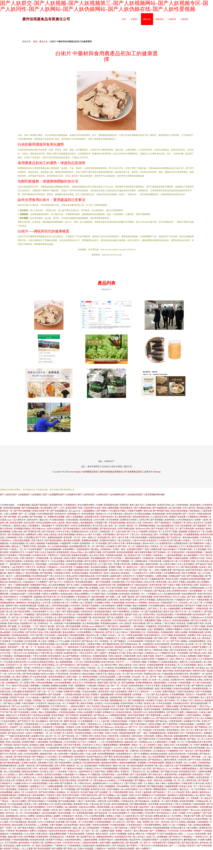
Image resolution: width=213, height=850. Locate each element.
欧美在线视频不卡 (121, 813)
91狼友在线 (64, 555)
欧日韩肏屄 (160, 567)
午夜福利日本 (35, 750)
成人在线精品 (11, 629)
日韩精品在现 (127, 801)
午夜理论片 (52, 555)
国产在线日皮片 (155, 774)
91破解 (17, 783)
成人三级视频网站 (76, 608)
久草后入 (98, 744)
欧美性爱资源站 (136, 685)
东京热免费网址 (84, 632)
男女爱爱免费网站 (153, 824)
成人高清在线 (124, 540)
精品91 (43, 626)
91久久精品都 (32, 697)
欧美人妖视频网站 (107, 786)
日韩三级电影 (139, 667)
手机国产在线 (25, 629)
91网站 (103, 635)
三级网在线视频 (21, 585)
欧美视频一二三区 (30, 626)
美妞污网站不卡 (42, 561)
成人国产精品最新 (162, 798)
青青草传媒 (161, 582)
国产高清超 (207, 816)
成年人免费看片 (143, 848)
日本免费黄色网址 (157, 605)
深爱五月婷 (169, 744)
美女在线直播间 (49, 813)
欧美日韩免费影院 (36, 807)
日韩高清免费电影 (145, 688)
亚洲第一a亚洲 (201, 519)
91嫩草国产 (45, 697)
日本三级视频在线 (50, 798)
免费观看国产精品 (38, 585)
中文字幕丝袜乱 (115, 513)
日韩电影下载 (101, 522)
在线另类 (112, 848)
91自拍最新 (17, 641)
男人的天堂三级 (99, 525)
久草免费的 (29, 537)
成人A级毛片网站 (168, 564)
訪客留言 (185, 19)
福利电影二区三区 (115, 739)
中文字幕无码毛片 (59, 706)
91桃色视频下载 (84, 617)
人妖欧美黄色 (62, 635)
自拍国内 (184, 579)
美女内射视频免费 (53, 549)
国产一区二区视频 (27, 513)
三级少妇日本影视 (42, 599)
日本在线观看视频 (62, 682)
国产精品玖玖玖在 (73, 786)
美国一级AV (164, 667)
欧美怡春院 (124, 593)
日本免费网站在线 (171, 573)
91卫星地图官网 (177, 807)
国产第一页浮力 (33, 780)
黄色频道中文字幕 (107, 561)
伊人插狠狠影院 (66, 756)
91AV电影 (104, 700)
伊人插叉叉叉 (119, 822)
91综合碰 (172, 682)
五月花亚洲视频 (188, 664)
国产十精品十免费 (171, 585)
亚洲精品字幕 (173, 842)
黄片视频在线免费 (99, 570)
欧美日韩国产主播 (128, 599)
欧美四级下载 (151, 765)
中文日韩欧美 (51, 759)
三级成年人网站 (139, 756)
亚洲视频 (142, 762)
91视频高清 (151, 626)
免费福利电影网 (54, 537)
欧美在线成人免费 (12, 845)
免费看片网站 (138, 564)
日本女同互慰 (66, 567)
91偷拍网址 (103, 718)
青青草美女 (65, 747)
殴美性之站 (132, 567)
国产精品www (107, 727)
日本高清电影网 (135, 641)
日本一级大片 (6, 576)
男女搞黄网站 (123, 786)
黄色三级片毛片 (137, 505)
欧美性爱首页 (126, 507)
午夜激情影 (59, 727)
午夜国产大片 (12, 599)
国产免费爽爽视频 (135, 810)
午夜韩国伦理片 (7, 659)
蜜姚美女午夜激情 (174, 762)
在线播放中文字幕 (191, 721)
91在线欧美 (5, 641)
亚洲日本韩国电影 (152, 709)
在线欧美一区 (157, 801)
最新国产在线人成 (133, 614)
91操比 (121, 819)
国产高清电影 (83, 664)
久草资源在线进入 (134, 824)
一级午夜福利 (138, 626)
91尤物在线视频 (117, 824)
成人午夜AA (122, 632)
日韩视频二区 (39, 700)
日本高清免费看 (31, 753)
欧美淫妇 (5, 819)
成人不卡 (134, 747)
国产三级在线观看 (138, 774)
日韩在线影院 (72, 519)
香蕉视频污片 (74, 513)
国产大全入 (132, 531)
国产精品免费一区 (134, 842)
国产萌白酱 (175, 540)
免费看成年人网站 (34, 534)
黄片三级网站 (65, 810)
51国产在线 (176, 667)
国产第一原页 (156, 676)
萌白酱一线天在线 (56, 626)
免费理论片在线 (197, 558)
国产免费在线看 (153, 715)
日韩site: (140, 697)
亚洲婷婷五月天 (17, 552)
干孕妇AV (27, 819)
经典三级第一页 (74, 676)
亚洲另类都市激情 (182, 670)
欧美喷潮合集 (86, 519)
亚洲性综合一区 (45, 623)
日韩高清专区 (87, 611)
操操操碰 (40, 543)
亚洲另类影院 (172, 730)
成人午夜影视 (56, 653)
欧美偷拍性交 (34, 602)
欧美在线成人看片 (150, 534)
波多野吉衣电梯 (21, 694)
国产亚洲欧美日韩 (32, 531)
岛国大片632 (135, 795)
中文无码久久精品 (77, 667)
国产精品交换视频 (189, 567)
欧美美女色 (154, 602)
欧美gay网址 (96, 798)
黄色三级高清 (115, 656)
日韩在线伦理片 (108, 579)
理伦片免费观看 (189, 573)
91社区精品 (51, 756)
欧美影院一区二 (138, 593)
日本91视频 (98, 733)
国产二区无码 (189, 513)
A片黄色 (186, 540)
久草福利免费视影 (103, 822)
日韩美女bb (86, 656)
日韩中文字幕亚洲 (70, 629)
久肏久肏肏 (121, 531)
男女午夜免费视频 (164, 617)
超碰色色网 (115, 576)
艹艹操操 (10, 736)
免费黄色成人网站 (194, 679)
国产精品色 (15, 679)
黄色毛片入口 (173, 567)
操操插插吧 (125, 626)
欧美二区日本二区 (60, 697)
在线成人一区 (135, 730)
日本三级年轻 (139, 664)
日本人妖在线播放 (185, 564)
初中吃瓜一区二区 (14, 813)
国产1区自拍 (146, 816)
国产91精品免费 (79, 747)
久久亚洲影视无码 (163, 543)
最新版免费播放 (110, 744)
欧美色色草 (151, 540)
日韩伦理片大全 (140, 712)
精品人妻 (77, 827)
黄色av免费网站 (81, 593)
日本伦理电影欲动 (184, 519)
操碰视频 (183, 531)
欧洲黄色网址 (42, 836)
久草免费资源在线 (159, 845)
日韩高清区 (29, 561)
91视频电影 (29, 614)
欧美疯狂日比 (15, 582)
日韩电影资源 (118, 582)
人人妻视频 (43, 824)
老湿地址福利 (66, 593)
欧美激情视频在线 (114, 742)
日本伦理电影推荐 (45, 513)
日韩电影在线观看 (114, 555)
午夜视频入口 (107, 827)
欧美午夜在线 (107, 662)
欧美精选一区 (106, 641)
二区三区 (78, 662)
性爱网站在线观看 (144, 638)
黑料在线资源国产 (67, 688)
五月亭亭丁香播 (169, 531)
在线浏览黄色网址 (73, 839)
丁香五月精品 (169, 623)
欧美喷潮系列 (64, 739)
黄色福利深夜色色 (141, 516)
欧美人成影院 (48, 579)
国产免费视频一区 (125, 561)
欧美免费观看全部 (123, 667)
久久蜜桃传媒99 (160, 742)
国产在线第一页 (73, 822)
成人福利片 (200, 795)
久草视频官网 (26, 596)
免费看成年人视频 (58, 724)
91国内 (180, 691)
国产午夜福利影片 (163, 522)
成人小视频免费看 (171, 608)
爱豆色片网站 (111, 664)
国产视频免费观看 (138, 804)
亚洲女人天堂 (30, 804)
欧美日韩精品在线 (155, 706)
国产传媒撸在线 (160, 507)
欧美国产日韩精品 (54, 839)
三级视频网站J (89, 510)
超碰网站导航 (118, 842)
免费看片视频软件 (174, 629)
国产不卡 (202, 650)
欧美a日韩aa (179, 777)
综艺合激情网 (109, 552)
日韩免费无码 (90, 682)
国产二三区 (59, 507)
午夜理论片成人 (29, 777)
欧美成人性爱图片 (91, 694)
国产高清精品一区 (161, 552)
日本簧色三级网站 (87, 679)
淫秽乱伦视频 (172, 706)
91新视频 (164, 534)
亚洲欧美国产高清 (195, 623)
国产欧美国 (16, 819)
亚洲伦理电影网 (79, 739)
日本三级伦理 (125, 623)
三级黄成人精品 (19, 525)
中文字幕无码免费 (114, 587)
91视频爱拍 (172, 750)
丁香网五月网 (86, 736)
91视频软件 (180, 599)
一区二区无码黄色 (197, 789)
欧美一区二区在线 (117, 525)
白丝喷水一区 (137, 611)
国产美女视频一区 (38, 516)
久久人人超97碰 (102, 721)
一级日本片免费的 (18, 801)
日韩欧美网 (186, 783)
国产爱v (106, 750)
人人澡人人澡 (97, 664)
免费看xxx (52, 641)
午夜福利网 (201, 694)
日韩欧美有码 (105, 765)
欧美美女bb (33, 653)
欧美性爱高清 (164, 626)
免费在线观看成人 (190, 768)
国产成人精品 (119, 810)
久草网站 (74, 602)
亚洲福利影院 (167, 632)
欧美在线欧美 (54, 656)
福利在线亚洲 (42, 614)
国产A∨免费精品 (142, 753)
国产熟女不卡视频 (193, 605)
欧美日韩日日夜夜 (70, 795)
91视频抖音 (165, 653)
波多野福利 (84, 771)
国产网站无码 (56, 659)
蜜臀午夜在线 (70, 721)
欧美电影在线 (177, 644)
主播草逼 (134, 750)
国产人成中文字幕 (120, 537)
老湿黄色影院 (63, 552)
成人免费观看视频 (64, 662)
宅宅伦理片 (150, 813)
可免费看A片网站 (102, 602)
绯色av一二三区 (66, 759)
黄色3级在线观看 (191, 537)
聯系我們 (159, 19)
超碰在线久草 (131, 742)
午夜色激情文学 (83, 596)
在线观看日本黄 (91, 516)
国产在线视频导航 (136, 700)
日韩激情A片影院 (62, 573)
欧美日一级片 (6, 585)
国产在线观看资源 (153, 611)
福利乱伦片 (11, 715)
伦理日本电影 (155, 573)
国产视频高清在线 (111, 644)
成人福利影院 (71, 807)
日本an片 (167, 620)
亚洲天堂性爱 (155, 585)
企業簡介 (134, 19)
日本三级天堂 (189, 507)
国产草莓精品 (38, 756)
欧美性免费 (21, 670)
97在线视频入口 (19, 579)
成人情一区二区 (53, 736)
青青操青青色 (167, 685)
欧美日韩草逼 (166, 804)
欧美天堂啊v (86, 824)
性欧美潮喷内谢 (64, 750)
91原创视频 (17, 650)
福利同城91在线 (81, 570)
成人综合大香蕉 (96, 555)
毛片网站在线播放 (142, 513)
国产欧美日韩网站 (47, 792)
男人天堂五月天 (57, 576)
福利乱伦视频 (155, 724)
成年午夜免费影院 (121, 611)
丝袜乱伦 (128, 629)
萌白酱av (95, 549)
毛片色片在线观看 (39, 718)
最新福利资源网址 (109, 762)
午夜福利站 (187, 836)
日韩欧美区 (125, 736)
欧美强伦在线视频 (41, 715)
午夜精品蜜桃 (140, 629)
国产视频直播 (199, 525)
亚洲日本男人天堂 (23, 747)
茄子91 (174, 822)
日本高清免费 (30, 641)
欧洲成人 (113, 780)
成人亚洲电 (23, 516)
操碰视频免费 (107, 694)
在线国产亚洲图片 (199, 647)
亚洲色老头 (23, 789)
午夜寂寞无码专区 (193, 733)
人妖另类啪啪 (122, 774)
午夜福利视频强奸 (120, 724)
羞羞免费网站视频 (57, 833)
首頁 (124, 19)
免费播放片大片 (37, 786)
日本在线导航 (30, 824)
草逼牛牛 (159, 656)
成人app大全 (75, 510)
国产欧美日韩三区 (51, 596)
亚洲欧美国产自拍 (132, 718)
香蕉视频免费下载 (120, 750)
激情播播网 (124, 744)
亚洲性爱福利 (84, 525)
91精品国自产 (29, 582)
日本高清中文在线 (71, 842)
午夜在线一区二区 (95, 667)
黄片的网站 (192, 827)
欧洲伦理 (41, 567)
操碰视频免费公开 (125, 585)
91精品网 (91, 685)
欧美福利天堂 (50, 590)
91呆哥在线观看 (87, 647)
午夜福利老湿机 (31, 724)
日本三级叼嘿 (36, 635)
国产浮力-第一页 (183, 611)
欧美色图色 (198, 774)
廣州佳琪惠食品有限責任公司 (46, 19)
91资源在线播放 (17, 543)
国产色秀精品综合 (129, 644)
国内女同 (128, 513)
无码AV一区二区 (8, 768)
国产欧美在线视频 (31, 673)
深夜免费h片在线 (46, 762)
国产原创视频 (156, 519)
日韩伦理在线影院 (13, 561)
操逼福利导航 (116, 697)
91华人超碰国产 (194, 813)
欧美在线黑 (92, 777)
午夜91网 (44, 653)
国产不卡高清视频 (94, 638)
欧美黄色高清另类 (195, 546)
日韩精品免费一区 (44, 558)
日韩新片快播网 (134, 510)
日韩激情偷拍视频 (89, 585)
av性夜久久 (167, 715)
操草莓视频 (29, 836)
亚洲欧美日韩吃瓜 (108, 540)
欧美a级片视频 (11, 700)
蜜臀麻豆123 (148, 795)
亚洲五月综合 (100, 736)
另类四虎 (90, 833)
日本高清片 (75, 641)
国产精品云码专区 (16, 733)
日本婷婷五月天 (140, 573)
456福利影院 (53, 747)
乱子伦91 (82, 742)
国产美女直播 (131, 807)
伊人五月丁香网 (90, 700)
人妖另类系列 (17, 567)
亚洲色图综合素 (111, 505)
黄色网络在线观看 (170, 709)
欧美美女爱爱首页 (63, 827)
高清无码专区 (39, 747)
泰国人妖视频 (181, 632)
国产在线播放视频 (66, 801)
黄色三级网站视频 (110, 507)
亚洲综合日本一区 (75, 830)
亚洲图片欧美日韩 (96, 739)
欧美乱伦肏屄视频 (63, 804)
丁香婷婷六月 (60, 845)
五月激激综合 (159, 750)
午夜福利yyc (6, 540)
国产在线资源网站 (63, 762)
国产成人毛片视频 (20, 617)
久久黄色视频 (200, 549)
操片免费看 (57, 848)
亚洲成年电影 (108, 774)
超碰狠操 (38, 596)
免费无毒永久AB (46, 804)
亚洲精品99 (186, 709)
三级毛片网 (143, 519)
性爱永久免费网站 (50, 593)
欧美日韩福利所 (162, 644)
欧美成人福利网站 (54, 744)
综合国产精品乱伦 (94, 756)
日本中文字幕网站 (55, 807)
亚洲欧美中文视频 (72, 691)
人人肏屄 (128, 650)
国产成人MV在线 (134, 673)
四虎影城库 (160, 795)
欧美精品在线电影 (159, 753)
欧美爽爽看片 (188, 608)
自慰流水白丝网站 (87, 807)
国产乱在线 (105, 804)
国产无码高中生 (174, 537)
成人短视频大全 (80, 750)
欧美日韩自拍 (85, 709)
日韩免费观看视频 (36, 620)
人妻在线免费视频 (173, 555)
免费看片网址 (113, 771)
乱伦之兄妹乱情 (47, 552)
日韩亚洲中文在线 (92, 507)
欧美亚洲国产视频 (90, 727)
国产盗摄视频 (128, 682)
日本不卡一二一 (123, 662)
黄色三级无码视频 (163, 688)
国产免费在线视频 (70, 611)
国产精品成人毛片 (90, 641)
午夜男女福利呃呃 (134, 635)
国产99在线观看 (21, 712)
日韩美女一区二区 (158, 546)
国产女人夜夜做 (154, 623)
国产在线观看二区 (103, 792)
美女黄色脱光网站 (165, 614)
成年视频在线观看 (163, 777)
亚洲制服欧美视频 (106, 670)
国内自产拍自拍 (21, 744)
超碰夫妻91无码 (15, 836)
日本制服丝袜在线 (138, 759)
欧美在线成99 (199, 614)
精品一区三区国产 (34, 759)
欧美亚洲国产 (141, 670)
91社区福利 (49, 635)
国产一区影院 (42, 709)
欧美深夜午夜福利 (67, 587)
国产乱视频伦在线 (172, 697)
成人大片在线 (204, 573)
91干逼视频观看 (85, 721)
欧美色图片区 (104, 537)
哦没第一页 (132, 525)
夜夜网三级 (148, 822)
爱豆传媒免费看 (73, 626)
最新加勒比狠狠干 (133, 558)
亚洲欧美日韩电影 (12, 587)
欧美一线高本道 (155, 780)
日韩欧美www (197, 617)
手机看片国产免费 (191, 816)
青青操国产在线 (80, 804)
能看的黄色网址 (186, 795)
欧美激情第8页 (29, 691)
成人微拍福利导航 (122, 516)
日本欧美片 (197, 611)
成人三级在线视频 (12, 771)
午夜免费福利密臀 (183, 614)
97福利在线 (98, 632)
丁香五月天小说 (19, 653)
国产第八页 (115, 682)
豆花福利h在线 (39, 555)
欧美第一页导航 (23, 667)
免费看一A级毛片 (124, 830)
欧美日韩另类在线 (177, 753)
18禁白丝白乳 (85, 783)
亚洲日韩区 (113, 599)
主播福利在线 (191, 712)
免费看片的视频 (124, 605)
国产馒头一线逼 (134, 822)
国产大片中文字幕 (32, 664)
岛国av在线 (17, 531)
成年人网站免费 (26, 774)
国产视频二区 (14, 626)
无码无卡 (190, 694)
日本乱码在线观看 (107, 676)
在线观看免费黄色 (197, 641)
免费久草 (183, 662)
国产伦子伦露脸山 (107, 795)
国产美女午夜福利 (72, 744)
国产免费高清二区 (203, 727)
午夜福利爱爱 (95, 819)
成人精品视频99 (191, 555)
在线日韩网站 (137, 813)
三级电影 (208, 552)
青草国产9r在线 (17, 697)
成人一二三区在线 (133, 617)
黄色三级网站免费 (153, 549)
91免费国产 (42, 582)
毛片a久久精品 (179, 596)
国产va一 (148, 842)
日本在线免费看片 (32, 813)
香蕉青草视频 (103, 807)
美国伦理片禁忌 (35, 590)
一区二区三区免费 (52, 733)
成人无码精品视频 (159, 807)
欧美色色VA (61, 513)
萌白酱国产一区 (197, 673)
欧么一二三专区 (19, 688)
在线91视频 (104, 842)
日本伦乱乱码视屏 (101, 709)
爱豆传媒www (39, 528)
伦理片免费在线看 (126, 528)
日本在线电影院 (107, 605)
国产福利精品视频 (88, 629)
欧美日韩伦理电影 (179, 510)
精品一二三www (186, 833)
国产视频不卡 (68, 620)
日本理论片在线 (11, 558)
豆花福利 (164, 839)
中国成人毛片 (187, 700)
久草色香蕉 (61, 771)
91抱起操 (147, 730)
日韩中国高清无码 (89, 795)
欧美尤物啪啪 (68, 596)
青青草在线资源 (77, 644)
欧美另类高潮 (110, 819)
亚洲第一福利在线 (26, 765)
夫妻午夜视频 (56, 824)
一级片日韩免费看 (102, 582)
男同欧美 (5, 567)
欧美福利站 (189, 691)
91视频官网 (65, 543)
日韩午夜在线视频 (138, 537)
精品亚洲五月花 (145, 587)
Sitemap (157, 471)
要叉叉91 (4, 753)
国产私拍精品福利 (71, 528)
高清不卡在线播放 (162, 810)
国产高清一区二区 (126, 546)
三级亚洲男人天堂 (42, 679)
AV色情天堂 (37, 667)
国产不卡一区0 (136, 727)
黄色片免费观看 (140, 605)
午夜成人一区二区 (18, 549)
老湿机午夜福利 (53, 620)
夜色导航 (149, 810)
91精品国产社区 (115, 650)
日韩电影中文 (6, 783)
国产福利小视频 (35, 739)
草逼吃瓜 (125, 771)
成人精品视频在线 (165, 525)
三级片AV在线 (138, 540)
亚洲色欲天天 (28, 564)
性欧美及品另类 (24, 768)
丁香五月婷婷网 (39, 656)
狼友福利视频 (98, 596)
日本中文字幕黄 (152, 685)
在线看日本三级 (170, 561)
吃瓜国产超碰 (87, 792)
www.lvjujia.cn (76, 471)
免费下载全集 (128, 596)
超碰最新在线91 (100, 783)
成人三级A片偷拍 (180, 587)
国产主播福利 (123, 579)
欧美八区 (207, 605)
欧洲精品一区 (63, 792)
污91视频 (72, 724)
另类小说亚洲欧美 (118, 691)
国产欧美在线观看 (42, 848)
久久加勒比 (57, 647)
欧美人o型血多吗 (112, 573)
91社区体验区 (70, 742)
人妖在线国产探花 (56, 564)
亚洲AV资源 (12, 623)
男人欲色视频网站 (76, 638)
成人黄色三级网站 (20, 676)
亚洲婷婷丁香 (179, 522)
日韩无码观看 (34, 593)
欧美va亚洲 (72, 576)
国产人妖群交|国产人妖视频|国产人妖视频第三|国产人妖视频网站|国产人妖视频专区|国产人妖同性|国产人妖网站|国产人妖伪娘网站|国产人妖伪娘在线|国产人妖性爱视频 (78, 494)
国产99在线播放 (29, 570)
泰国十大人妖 (169, 824)
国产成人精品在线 (105, 647)
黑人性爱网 (61, 670)
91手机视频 (101, 543)
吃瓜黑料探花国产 (40, 576)
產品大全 (147, 19)
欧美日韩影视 (139, 623)
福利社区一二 (146, 691)
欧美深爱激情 (88, 513)
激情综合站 (204, 792)
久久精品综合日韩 (159, 516)
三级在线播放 (42, 742)
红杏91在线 (199, 783)
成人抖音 (147, 768)
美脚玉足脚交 (20, 739)
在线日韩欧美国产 (152, 727)
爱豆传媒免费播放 (66, 617)
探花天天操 (168, 611)
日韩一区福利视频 (190, 697)
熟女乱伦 (199, 700)
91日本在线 (173, 830)
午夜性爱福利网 (120, 792)
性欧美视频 (41, 564)
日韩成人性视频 (89, 670)
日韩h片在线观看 (86, 848)
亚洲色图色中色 (7, 730)
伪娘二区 (195, 561)
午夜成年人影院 (53, 795)
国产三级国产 (100, 653)
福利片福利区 (102, 833)
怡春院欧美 (148, 558)
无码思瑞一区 (154, 531)
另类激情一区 (196, 798)
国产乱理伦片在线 (34, 632)
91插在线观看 (199, 804)
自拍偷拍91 (57, 599)
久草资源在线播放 (67, 712)
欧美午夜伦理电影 (68, 780)
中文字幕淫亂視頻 (18, 822)
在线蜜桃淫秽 (185, 774)
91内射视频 (51, 801)
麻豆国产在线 (50, 739)
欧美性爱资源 (202, 777)
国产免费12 (102, 510)
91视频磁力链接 (81, 567)
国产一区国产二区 (8, 827)
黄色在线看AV (69, 632)
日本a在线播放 (58, 561)
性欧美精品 (194, 510)
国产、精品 (142, 733)
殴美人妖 (196, 638)
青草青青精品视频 (60, 605)
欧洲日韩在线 (121, 590)
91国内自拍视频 (186, 724)
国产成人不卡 (56, 582)
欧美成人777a (82, 816)
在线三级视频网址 (156, 629)
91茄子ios (73, 771)
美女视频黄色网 (98, 558)
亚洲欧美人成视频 (8, 709)
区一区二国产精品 (96, 546)
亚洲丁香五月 (86, 697)
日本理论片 (26, 706)
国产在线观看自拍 (168, 833)
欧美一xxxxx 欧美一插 (115, 688)
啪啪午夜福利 (203, 656)
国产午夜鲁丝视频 (30, 644)
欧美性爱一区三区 (72, 537)
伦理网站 (191, 777)
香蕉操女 (32, 670)
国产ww (15, 706)
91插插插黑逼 (16, 833)
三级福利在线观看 (89, 842)
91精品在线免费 (179, 747)
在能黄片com (148, 718)
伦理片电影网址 (194, 715)
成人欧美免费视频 (56, 585)
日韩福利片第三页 (139, 579)
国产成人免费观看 (115, 617)
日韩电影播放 (56, 614)
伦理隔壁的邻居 (180, 543)
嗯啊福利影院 (160, 789)
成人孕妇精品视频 (90, 623)
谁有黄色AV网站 (100, 659)
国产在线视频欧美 (58, 510)
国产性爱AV (132, 845)
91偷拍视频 (167, 673)
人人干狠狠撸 (116, 718)
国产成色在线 (121, 827)
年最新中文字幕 (182, 685)
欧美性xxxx (81, 534)
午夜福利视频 (118, 602)
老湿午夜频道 (113, 789)
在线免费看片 (69, 549)
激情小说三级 (119, 765)
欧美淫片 (191, 845)
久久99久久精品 (121, 747)
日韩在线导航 (184, 638)
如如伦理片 (144, 807)
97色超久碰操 (97, 688)
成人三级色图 (6, 756)
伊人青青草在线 (189, 780)
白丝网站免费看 (97, 816)
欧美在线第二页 (172, 664)
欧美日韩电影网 (174, 513)
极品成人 (16, 546)
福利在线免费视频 (117, 659)
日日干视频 (167, 635)
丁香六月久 (135, 534)
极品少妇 (44, 519)
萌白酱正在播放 (204, 507)
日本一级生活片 (186, 750)
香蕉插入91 (101, 513)
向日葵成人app (202, 667)
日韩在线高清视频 (21, 540)
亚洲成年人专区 (116, 570)
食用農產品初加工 (91, 471)
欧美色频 (60, 822)
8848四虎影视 (105, 777)
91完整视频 (112, 593)
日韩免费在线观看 (199, 688)
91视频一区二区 (176, 742)
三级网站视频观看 (54, 786)
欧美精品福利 (91, 765)
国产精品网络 (46, 573)
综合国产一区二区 (18, 620)
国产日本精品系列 (80, 798)
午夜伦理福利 (28, 703)
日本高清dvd (188, 819)
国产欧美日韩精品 (36, 801)
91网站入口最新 (19, 807)
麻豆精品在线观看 (71, 540)
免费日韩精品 (169, 691)
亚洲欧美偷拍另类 (44, 650)
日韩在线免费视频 (44, 682)
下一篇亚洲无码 (13, 564)
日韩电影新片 (68, 816)
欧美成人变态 (44, 647)
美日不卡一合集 (40, 819)
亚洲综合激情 (16, 522)
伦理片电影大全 (13, 777)
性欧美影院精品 (90, 786)
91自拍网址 (173, 789)
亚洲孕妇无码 (176, 839)
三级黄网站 (200, 724)
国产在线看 (83, 599)
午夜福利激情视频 (20, 839)
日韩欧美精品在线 (86, 576)
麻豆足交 (184, 789)
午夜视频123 (154, 662)
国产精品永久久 (160, 768)
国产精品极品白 (142, 801)
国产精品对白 (10, 638)
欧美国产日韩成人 (12, 848)
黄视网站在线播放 (90, 540)
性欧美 (187, 629)
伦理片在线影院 (54, 528)
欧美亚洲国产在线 (74, 507)
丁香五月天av (204, 706)
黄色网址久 (57, 679)
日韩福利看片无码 (14, 537)
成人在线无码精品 (129, 789)
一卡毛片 (53, 819)
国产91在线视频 (204, 691)
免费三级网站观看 (98, 599)
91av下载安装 (145, 789)
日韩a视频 (16, 691)
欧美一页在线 (130, 587)
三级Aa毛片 (136, 768)
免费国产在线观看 (177, 516)
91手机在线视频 (163, 703)
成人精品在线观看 (135, 765)
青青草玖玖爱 (199, 670)
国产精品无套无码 (190, 842)
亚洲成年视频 (28, 742)
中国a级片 (108, 747)
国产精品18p (162, 721)
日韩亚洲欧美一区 (58, 638)
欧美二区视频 (25, 700)
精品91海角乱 (72, 522)
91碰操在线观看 (181, 558)
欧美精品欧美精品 (103, 611)
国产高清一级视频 (41, 810)
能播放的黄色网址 (105, 836)
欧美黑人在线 (16, 753)
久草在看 (107, 724)
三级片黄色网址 (71, 718)
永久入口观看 (190, 762)
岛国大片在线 (111, 733)
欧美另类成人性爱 (190, 585)
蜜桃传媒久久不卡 (176, 546)
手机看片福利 (53, 629)
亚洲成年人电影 (154, 744)
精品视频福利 (86, 522)
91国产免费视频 (201, 744)
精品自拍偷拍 (88, 673)
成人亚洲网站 (203, 582)
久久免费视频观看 (125, 670)
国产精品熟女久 (155, 759)
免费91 (33, 830)
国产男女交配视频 (22, 510)
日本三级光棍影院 (183, 525)
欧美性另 (75, 792)
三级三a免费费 (11, 513)
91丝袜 (157, 691)
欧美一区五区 (135, 792)
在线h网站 (191, 582)
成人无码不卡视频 (176, 582)
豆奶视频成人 (34, 525)
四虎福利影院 (83, 549)
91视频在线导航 (156, 579)
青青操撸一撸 (72, 836)
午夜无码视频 (24, 555)
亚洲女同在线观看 (181, 688)
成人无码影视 (86, 602)
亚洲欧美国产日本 (175, 733)
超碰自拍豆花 (134, 659)
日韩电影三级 (103, 685)
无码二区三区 (186, 730)
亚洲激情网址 (51, 712)
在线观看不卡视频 (92, 712)
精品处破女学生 (108, 706)
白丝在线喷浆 (195, 662)
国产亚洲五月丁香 (26, 721)
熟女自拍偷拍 (169, 549)
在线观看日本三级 (28, 623)
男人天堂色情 (93, 706)
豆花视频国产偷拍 (74, 564)
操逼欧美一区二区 (75, 765)
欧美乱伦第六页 (178, 827)
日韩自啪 (147, 827)
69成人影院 (191, 659)
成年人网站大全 (177, 659)
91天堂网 (138, 650)
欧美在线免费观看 (125, 552)
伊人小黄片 (55, 611)
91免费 (99, 505)
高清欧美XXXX (178, 679)
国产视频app (140, 780)
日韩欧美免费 (129, 656)
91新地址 (88, 768)
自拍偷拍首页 (119, 777)
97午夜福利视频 (125, 780)
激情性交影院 (152, 564)
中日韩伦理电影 (164, 739)
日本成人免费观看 (187, 656)
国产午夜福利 (157, 528)
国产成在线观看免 (105, 679)
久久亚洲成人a (11, 774)
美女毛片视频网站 (26, 709)
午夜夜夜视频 (52, 543)
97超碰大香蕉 (135, 721)
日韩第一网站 (36, 712)
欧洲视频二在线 (96, 587)
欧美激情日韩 (88, 650)
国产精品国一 (204, 780)
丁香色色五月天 (138, 771)
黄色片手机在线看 (20, 685)
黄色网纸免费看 (77, 635)
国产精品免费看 (202, 750)
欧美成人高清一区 (187, 786)
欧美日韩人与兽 (78, 777)
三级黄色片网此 (93, 644)
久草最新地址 (70, 505)
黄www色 (195, 810)
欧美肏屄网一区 (85, 780)
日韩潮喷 (45, 685)
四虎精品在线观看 (125, 848)
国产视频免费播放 (134, 709)
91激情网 (143, 531)
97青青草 (10, 830)
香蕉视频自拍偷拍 (109, 623)
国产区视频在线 (82, 759)
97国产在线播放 (17, 759)
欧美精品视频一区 (180, 798)
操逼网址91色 (38, 736)
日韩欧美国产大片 (169, 602)
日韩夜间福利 (88, 845)
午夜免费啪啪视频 (72, 623)
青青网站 (143, 602)
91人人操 (44, 724)
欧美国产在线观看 (90, 605)
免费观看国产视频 (153, 620)
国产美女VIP (122, 534)
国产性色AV (174, 836)
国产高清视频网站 (183, 765)
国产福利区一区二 (84, 620)
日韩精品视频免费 (155, 664)
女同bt (80, 712)
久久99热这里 (177, 792)
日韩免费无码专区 (181, 703)
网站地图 (160, 494)
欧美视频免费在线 (78, 546)
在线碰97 (68, 659)
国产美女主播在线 (159, 694)
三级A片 (80, 801)
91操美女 (109, 667)
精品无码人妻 (92, 635)
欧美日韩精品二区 (50, 664)
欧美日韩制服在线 (120, 804)
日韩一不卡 (5, 685)
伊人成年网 (67, 733)
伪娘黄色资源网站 (79, 555)
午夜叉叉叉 (30, 567)
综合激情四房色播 (171, 593)
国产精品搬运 (39, 629)
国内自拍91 (32, 519)
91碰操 (59, 691)
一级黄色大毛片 (201, 836)
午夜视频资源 (6, 694)
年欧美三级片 (131, 570)
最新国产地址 (12, 605)
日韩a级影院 (203, 822)
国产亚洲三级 (56, 721)
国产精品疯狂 (176, 534)
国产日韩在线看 (186, 528)
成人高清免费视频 (156, 756)
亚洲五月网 (152, 667)
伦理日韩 (182, 759)
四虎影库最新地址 (169, 662)
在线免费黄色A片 (124, 753)
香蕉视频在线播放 (147, 525)
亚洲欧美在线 (24, 795)
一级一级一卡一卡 (28, 647)
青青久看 (199, 730)
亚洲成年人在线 (73, 727)
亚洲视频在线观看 (22, 656)
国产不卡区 (41, 537)
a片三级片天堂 (105, 564)
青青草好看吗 (62, 525)
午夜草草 (61, 579)
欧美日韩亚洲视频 (66, 534)
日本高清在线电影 (100, 730)
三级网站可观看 (107, 830)
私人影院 (30, 543)
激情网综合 (21, 602)
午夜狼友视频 (202, 599)
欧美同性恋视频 (101, 614)
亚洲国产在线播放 (144, 576)
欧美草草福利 (127, 703)
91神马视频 (132, 777)
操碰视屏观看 (171, 786)
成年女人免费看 (27, 816)
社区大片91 (62, 667)
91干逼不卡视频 (198, 626)
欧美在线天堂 (90, 564)
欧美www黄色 (48, 673)
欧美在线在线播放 (181, 620)
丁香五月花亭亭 (85, 653)
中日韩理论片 (26, 599)
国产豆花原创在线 (178, 650)
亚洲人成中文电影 (135, 653)
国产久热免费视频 (31, 587)
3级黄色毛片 (101, 626)
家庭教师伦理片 (103, 845)
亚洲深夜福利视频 (84, 813)
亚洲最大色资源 (28, 762)
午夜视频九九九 (154, 593)
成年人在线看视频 (74, 516)
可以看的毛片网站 (117, 510)
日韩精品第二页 (106, 531)
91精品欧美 (149, 641)
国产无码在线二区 (70, 736)
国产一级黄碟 (170, 638)
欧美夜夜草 (80, 756)
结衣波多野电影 (71, 824)
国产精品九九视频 (12, 703)
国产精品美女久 (164, 813)
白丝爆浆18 (111, 546)
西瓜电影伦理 (56, 505)
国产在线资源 (118, 845)
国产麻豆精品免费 (188, 706)
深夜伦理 (102, 801)
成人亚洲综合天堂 (132, 555)
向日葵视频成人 (181, 617)
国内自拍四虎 (141, 585)
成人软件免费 (175, 507)
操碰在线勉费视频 (127, 762)
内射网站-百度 (194, 635)
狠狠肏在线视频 (90, 676)
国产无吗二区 (171, 528)
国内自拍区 (137, 736)
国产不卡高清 (194, 759)
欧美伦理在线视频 (64, 730)
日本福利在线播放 (60, 546)
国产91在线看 (19, 608)
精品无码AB (135, 839)
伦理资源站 (106, 549)
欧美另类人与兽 (134, 522)
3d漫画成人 (158, 555)
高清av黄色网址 (129, 798)
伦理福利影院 (12, 718)
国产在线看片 (16, 798)
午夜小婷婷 (54, 783)
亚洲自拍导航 (177, 552)
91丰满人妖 (69, 614)
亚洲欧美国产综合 (124, 679)
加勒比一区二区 (138, 744)
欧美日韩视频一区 (66, 813)
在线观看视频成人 (138, 608)
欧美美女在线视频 (53, 774)
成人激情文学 (19, 519)
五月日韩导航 (11, 842)
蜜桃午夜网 (103, 682)
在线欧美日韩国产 (180, 810)
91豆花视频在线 (45, 777)
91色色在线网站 (89, 691)
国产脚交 (108, 756)
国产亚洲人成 (69, 848)
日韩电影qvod (145, 742)
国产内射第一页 (171, 700)
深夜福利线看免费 (127, 733)
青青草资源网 (123, 706)
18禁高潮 (58, 623)
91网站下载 (82, 587)
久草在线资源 (158, 730)
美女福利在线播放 (99, 567)
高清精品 (40, 816)
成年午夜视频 (171, 801)
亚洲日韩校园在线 (73, 700)
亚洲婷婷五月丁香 (196, 531)
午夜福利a (148, 590)
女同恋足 (99, 703)
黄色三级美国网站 (44, 845)
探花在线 (58, 558)
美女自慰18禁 (34, 688)
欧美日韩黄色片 (11, 596)
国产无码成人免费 (133, 783)
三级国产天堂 (135, 827)
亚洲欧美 (77, 762)
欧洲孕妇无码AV (180, 590)
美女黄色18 (75, 673)
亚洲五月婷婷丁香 (40, 510)
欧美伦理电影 (202, 819)
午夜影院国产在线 (62, 650)
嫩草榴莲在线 (190, 839)
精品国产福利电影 (39, 505)
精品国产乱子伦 (191, 718)
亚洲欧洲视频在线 (144, 682)
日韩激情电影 (204, 762)
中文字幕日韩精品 (134, 582)
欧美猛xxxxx (87, 626)
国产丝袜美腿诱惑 (118, 730)
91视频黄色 (192, 516)
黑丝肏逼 (206, 638)
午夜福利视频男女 (84, 614)
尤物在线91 (101, 650)
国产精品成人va (101, 715)
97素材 (82, 724)
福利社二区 (19, 792)
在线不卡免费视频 (34, 733)
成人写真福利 (62, 644)
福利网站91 (172, 795)
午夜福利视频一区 (186, 682)
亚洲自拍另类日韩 (165, 599)
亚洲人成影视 (191, 792)
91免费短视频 (23, 505)
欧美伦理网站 (192, 807)
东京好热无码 (95, 750)
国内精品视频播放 (50, 780)
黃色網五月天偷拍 (154, 700)
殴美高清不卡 (135, 590)
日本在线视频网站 (38, 694)
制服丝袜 (76, 650)
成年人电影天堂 (166, 765)
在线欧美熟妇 (173, 783)
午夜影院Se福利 (76, 753)
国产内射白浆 (172, 756)
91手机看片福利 (184, 549)
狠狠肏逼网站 (160, 682)
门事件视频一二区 (198, 756)
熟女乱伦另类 (172, 579)
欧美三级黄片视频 (145, 656)
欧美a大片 (26, 783)
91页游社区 (41, 703)
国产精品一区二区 (195, 739)
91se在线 (32, 662)
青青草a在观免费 (101, 824)
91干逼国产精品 (98, 593)
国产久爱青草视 (170, 724)
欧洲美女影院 (116, 614)
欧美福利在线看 (22, 736)
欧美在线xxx (5, 608)
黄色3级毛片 (149, 617)
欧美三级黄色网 (138, 786)
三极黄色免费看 (90, 839)
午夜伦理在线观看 (76, 833)
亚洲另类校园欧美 (56, 676)
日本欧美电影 (182, 505)
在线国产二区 (16, 727)
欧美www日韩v (143, 528)
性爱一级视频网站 (77, 685)
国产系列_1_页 (155, 608)
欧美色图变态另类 (187, 771)
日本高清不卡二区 (14, 664)
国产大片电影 (94, 534)
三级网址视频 (161, 576)
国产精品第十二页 (161, 792)
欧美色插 (200, 528)
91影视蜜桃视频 (110, 768)
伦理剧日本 (69, 582)
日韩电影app (33, 608)
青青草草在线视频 (74, 561)
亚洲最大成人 (44, 605)
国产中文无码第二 (115, 558)
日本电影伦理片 (24, 715)
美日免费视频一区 (197, 590)
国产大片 (191, 599)
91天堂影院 (184, 561)
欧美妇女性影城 (123, 712)
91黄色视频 (192, 753)
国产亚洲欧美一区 (68, 783)
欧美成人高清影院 (32, 727)
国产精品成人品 (138, 706)
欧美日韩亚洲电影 (136, 715)
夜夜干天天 (133, 691)
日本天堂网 (99, 519)
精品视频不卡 (48, 525)
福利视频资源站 (61, 777)
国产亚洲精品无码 (16, 534)
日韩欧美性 (151, 505)
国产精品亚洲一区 (103, 813)
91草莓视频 (70, 789)
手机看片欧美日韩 (121, 564)
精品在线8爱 (83, 558)
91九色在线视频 (15, 804)
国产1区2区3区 (136, 620)
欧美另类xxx (132, 602)
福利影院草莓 (132, 819)
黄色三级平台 (36, 617)
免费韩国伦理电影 (118, 715)
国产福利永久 (16, 614)
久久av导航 (29, 833)
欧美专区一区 (28, 845)
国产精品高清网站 (22, 611)
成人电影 (73, 709)
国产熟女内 (113, 626)
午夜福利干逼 (165, 647)
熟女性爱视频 (32, 573)
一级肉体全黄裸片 (77, 706)
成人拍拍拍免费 (92, 579)
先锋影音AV (64, 590)
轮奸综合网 (29, 522)
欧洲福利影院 (86, 715)
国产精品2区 (179, 570)
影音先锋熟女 (151, 647)
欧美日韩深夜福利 (175, 605)
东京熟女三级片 (47, 771)
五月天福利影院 (13, 570)
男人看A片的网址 (46, 570)
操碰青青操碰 (121, 839)
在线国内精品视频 (156, 537)
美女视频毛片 (42, 721)
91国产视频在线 (15, 724)
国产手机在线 (48, 531)
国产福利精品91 (68, 664)
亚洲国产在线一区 (74, 579)
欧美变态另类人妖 (166, 505)
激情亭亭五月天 (145, 798)
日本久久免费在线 (46, 822)
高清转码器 (169, 519)
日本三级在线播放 (8, 789)
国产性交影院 (90, 561)
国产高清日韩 (187, 727)
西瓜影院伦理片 (47, 608)
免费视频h (35, 685)
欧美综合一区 (6, 510)
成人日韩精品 (206, 718)
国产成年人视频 (194, 596)
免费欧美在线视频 (56, 516)
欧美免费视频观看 (106, 753)
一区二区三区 (24, 810)
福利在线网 (76, 590)
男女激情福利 (22, 830)
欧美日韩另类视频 (196, 747)
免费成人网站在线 (164, 736)
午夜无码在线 (62, 673)
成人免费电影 (153, 771)
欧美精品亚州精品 (45, 662)
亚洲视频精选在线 (157, 733)
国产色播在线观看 (112, 798)
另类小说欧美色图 (52, 632)
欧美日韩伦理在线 (162, 596)
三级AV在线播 (124, 676)
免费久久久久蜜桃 (64, 570)
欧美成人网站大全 (136, 833)
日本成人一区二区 (116, 635)
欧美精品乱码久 (57, 836)
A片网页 (139, 703)
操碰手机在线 (142, 546)
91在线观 (8, 662)
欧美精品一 (126, 573)
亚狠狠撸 (203, 516)
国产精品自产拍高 (204, 564)
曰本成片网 (188, 667)
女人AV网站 (174, 768)
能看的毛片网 (146, 747)
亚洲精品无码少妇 (79, 531)
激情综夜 (147, 792)
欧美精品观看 (159, 513)
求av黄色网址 (46, 507)
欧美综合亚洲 (148, 659)
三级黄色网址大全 (137, 632)
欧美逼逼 (107, 810)
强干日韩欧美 (72, 715)
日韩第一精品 (119, 549)
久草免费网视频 (177, 694)
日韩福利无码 (14, 644)
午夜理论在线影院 (181, 647)
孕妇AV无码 (148, 543)
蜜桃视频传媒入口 (118, 700)
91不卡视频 (65, 798)
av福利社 (39, 774)
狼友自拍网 (17, 824)
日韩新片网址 (149, 614)
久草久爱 (46, 602)
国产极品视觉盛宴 (11, 762)
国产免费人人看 (113, 596)
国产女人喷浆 (73, 585)
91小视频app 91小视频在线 (88, 774)
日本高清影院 (145, 750)
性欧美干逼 (101, 673)
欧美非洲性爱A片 (152, 635)
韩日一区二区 (163, 641)
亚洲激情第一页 (87, 543)
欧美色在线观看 (66, 819)
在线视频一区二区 (172, 780)
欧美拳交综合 (176, 718)
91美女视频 (87, 822)
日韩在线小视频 (139, 662)
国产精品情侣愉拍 (53, 540)
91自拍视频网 (7, 667)
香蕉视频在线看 (196, 632)
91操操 (112, 759)
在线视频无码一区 (14, 682)
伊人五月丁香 (196, 602)
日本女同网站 (18, 632)
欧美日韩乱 (91, 801)
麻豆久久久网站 (204, 664)
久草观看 (74, 697)
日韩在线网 (149, 736)
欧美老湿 (181, 623)
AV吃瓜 (73, 525)
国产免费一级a (71, 679)
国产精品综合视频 (32, 798)
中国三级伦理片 (27, 558)
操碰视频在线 (12, 816)
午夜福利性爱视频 (193, 552)
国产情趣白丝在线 (169, 771)
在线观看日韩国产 (135, 549)
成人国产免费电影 (70, 656)
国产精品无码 (162, 718)
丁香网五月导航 (28, 546)
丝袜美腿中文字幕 (49, 587)
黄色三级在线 (50, 534)
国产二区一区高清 (119, 685)
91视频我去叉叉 (112, 638)
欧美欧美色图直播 (28, 605)
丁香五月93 (144, 845)
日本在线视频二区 (184, 744)
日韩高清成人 (122, 608)
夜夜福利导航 (170, 774)
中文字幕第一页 (55, 789)
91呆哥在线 (205, 537)
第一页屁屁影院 (146, 644)
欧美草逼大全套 (98, 789)
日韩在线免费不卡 (40, 611)
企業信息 (172, 19)
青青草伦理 (103, 691)
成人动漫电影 (117, 807)
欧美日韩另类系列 (194, 570)
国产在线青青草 (49, 688)
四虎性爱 (124, 505)
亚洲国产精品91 (106, 839)
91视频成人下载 (184, 824)
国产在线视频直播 (30, 507)
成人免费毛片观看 (93, 552)
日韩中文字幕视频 (146, 599)
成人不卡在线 (10, 810)
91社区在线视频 (112, 703)
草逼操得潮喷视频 (161, 827)
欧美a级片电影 (118, 709)
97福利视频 (148, 721)
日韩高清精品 (153, 632)
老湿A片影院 (70, 558)
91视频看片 (179, 715)
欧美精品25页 (95, 747)
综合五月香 (149, 582)
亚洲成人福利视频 (187, 822)
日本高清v (184, 602)
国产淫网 (158, 638)
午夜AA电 (94, 804)
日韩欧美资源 (202, 608)
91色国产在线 (32, 552)
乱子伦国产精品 (98, 771)
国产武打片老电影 (199, 620)
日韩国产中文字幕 (170, 727)
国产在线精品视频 (195, 576)
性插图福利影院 (100, 656)
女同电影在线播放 (80, 573)
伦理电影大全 (108, 712)
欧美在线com (121, 727)
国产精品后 (204, 753)
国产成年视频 (10, 516)
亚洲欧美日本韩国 (128, 519)
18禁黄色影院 (175, 721)
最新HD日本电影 (75, 768)
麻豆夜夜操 (24, 842)
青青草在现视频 (47, 644)
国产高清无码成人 (46, 670)
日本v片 (97, 768)
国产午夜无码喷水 (138, 724)
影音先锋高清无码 (198, 736)
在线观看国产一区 (57, 768)
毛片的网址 (176, 816)
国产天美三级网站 (179, 641)
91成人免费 (91, 753)
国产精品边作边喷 (108, 528)
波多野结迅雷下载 (107, 585)
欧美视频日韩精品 (201, 765)
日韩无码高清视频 (89, 528)
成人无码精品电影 (91, 827)
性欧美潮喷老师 (189, 593)
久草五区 (93, 531)
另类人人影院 (107, 590)
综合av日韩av (77, 552)
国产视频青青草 (196, 543)
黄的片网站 (168, 670)
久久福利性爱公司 (130, 816)
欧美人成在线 (58, 522)
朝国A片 (137, 679)
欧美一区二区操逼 (161, 679)
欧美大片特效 (155, 670)
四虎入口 (131, 688)
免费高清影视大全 (161, 816)
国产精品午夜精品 (26, 827)
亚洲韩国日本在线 (162, 747)
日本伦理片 (75, 605)
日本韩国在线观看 (155, 762)
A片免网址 (147, 555)
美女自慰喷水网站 (86, 505)
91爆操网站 (103, 629)
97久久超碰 (64, 641)
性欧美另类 (113, 736)
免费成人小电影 (113, 816)
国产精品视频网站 (82, 730)
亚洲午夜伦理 (106, 516)
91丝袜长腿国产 (35, 549)
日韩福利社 (42, 830)
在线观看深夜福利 (8, 795)
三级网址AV (100, 848)
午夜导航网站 (109, 534)
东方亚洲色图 (112, 519)
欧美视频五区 (96, 573)
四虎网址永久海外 (53, 842)
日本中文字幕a (63, 531)
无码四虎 (8, 744)
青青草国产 (13, 647)
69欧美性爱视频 (39, 783)
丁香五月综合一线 (154, 697)
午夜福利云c (53, 567)
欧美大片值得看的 (8, 555)
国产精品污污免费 (175, 712)
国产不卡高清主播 (18, 590)
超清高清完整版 (186, 801)
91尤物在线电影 (57, 519)
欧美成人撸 (149, 703)
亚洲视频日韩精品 (22, 528)
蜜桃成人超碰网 (52, 816)
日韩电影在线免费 (73, 694)
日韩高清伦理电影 (119, 721)
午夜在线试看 (155, 561)
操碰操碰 (184, 756)
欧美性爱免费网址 (157, 712)
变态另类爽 (153, 804)
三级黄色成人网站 (160, 650)
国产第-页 (110, 632)
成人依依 (42, 641)
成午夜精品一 (131, 739)
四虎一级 (192, 650)
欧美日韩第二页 (23, 659)
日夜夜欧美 (47, 727)
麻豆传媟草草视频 (143, 552)
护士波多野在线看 (38, 676)
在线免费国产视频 (163, 558)
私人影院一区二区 (92, 810)
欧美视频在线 (56, 742)
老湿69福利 (195, 505)
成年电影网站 (38, 795)
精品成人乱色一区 (116, 673)
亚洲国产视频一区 (117, 567)
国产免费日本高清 (147, 739)
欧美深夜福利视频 (197, 579)
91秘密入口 (49, 667)
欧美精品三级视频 (58, 709)
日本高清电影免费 (162, 587)
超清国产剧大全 (87, 836)
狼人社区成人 (139, 836)
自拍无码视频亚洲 (40, 659)
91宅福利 (184, 676)
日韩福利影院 (74, 845)
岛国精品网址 (171, 656)
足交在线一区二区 (140, 676)
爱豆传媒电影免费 (199, 703)
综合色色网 (25, 718)
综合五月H (77, 682)
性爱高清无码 (146, 819)
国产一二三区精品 (177, 845)
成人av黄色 (49, 730)
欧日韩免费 (138, 647)
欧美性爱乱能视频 (12, 507)
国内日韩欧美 (170, 759)
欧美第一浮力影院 (82, 659)
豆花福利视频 (74, 670)
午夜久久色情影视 (182, 804)
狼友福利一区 (44, 546)
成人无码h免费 (61, 753)
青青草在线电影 (133, 543)
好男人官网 (60, 765)
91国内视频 (190, 742)
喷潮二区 (147, 679)
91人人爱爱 (27, 848)
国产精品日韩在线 (22, 756)
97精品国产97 (152, 833)
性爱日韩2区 (42, 833)
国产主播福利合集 (142, 507)
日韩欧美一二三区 (96, 742)
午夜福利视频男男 (180, 626)
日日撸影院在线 (171, 676)
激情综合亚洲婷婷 (30, 771)
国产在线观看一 (55, 694)
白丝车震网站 (113, 801)
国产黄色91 (129, 697)
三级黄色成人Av (93, 724)
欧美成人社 (78, 810)
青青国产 (198, 830)
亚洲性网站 (91, 608)
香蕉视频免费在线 (8, 765)
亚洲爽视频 (162, 836)
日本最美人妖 (50, 617)
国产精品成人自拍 (162, 590)
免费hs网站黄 (179, 739)
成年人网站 (160, 783)
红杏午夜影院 (102, 576)
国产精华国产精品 (161, 510)
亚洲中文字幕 (22, 730)
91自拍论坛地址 (173, 819)
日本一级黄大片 (89, 537)
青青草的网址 (24, 638)
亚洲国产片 (27, 679)
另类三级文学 (37, 540)
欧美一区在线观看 (179, 653)
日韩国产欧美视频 (44, 827)
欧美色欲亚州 (196, 676)
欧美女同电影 (58, 715)
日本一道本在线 (40, 768)
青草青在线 (29, 650)
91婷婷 (75, 543)
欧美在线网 (200, 833)
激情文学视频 (86, 703)
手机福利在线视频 (117, 522)
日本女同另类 (49, 750)
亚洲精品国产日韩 (177, 576)
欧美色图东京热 (181, 673)
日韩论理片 (148, 522)
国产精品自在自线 (88, 718)
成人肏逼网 (122, 795)
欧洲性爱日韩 (70, 653)
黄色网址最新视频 (123, 647)
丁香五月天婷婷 (146, 567)
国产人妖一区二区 (46, 691)
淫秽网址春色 (141, 561)
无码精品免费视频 (201, 824)
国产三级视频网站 (20, 786)
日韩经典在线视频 (91, 662)
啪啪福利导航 (46, 753)
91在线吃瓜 (163, 540)
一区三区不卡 (197, 540)
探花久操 (147, 510)
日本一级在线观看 (103, 620)
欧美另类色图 (99, 617)
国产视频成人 (120, 641)
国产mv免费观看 (20, 750)
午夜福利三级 (37, 842)
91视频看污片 (162, 659)
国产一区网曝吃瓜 (158, 830)
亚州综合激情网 (43, 522)
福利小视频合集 (101, 697)
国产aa (148, 650)
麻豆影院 (32, 822)
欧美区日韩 (159, 819)
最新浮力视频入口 (16, 573)
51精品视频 (68, 774)
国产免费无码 (198, 685)
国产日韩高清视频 (144, 596)
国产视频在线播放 (99, 759)
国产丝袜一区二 (146, 570)
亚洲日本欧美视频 (200, 629)
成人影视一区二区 (193, 644)
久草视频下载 (72, 703)
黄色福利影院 (180, 635)
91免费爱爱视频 (191, 534)
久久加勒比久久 (116, 783)
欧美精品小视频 (37, 744)
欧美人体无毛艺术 (195, 522)
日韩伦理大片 (128, 576)
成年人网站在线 (140, 830)
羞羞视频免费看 (181, 736)
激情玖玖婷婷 (34, 579)
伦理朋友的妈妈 (197, 587)
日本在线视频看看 (123, 694)
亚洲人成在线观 (13, 742)
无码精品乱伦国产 (18, 593)
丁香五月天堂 (70, 599)
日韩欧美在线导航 (106, 608)
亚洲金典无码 (116, 629)
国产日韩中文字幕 (116, 543)
